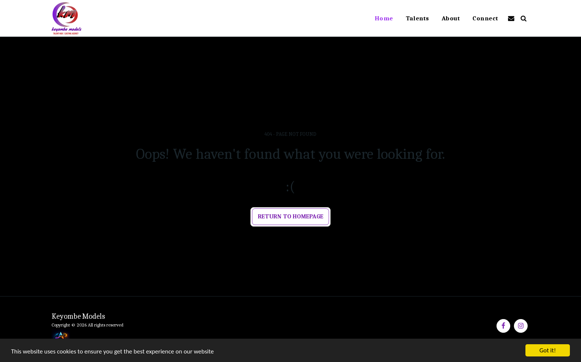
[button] (511, 18)
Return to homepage (290, 216)
